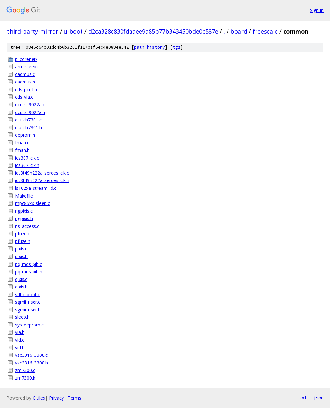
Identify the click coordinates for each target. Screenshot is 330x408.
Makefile (24, 196)
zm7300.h (25, 378)
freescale (265, 31)
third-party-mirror (32, 31)
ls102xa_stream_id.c (35, 188)
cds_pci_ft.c (26, 89)
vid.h (19, 348)
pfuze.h (22, 241)
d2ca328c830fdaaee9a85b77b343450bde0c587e (153, 31)
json (318, 398)
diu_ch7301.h (28, 127)
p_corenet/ (26, 59)
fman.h (22, 150)
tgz (176, 47)
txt (303, 398)
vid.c (19, 340)
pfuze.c (22, 233)
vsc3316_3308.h (31, 363)
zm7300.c (25, 370)
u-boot (73, 31)
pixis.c (21, 249)
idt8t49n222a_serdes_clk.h (42, 180)
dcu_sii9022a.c (30, 105)
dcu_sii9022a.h (30, 112)
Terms (74, 398)
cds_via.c (24, 97)
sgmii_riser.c (27, 302)
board (238, 31)
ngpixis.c (24, 211)
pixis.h (21, 256)
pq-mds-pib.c (28, 264)
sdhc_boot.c (27, 294)
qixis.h (21, 287)
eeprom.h (25, 135)
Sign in (317, 10)
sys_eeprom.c (29, 325)
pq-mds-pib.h (28, 271)
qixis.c (21, 279)
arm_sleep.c (27, 66)
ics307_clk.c (27, 158)
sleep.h (22, 317)
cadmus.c (25, 74)
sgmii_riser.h (28, 309)
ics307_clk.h (27, 165)
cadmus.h (25, 82)
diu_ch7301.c (28, 120)
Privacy (56, 398)
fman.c (22, 143)
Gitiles (39, 398)
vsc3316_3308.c (31, 355)
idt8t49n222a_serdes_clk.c (42, 173)
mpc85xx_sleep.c (32, 203)
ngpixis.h (24, 218)
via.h (19, 332)
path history (149, 47)
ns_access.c (27, 226)
